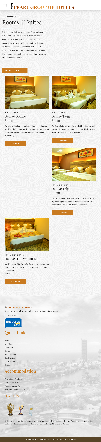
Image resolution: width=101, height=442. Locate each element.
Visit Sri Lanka (10, 361)
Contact (7, 365)
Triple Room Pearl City (13, 386)
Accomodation (10, 347)
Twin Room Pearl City (12, 382)
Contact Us (12, 315)
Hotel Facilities (10, 358)
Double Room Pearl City (13, 379)
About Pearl (9, 344)
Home (7, 340)
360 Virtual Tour (10, 354)
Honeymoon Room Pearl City (15, 389)
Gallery (7, 351)
